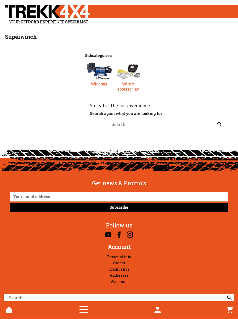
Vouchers (119, 281)
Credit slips (119, 269)
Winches (99, 84)
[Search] (119, 298)
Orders (119, 263)
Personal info (119, 256)
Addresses (119, 275)
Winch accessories (128, 86)
